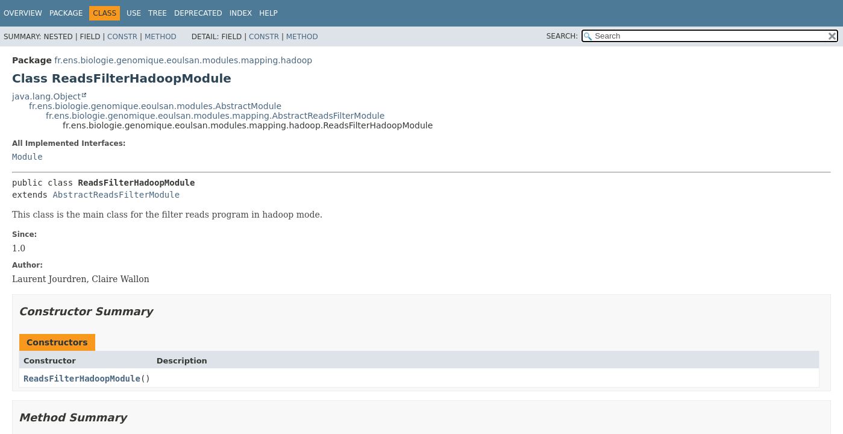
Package (66, 13)
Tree (157, 13)
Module (27, 157)
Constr (122, 37)
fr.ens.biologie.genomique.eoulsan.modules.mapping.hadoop (183, 60)
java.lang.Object (46, 96)
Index (241, 13)
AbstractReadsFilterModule (116, 195)
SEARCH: (562, 36)
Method (161, 37)
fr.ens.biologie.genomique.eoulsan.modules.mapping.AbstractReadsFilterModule (215, 116)
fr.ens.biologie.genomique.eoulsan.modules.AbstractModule (155, 106)
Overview (23, 13)
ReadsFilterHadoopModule (82, 378)
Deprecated (198, 13)
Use (134, 13)
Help (268, 13)
